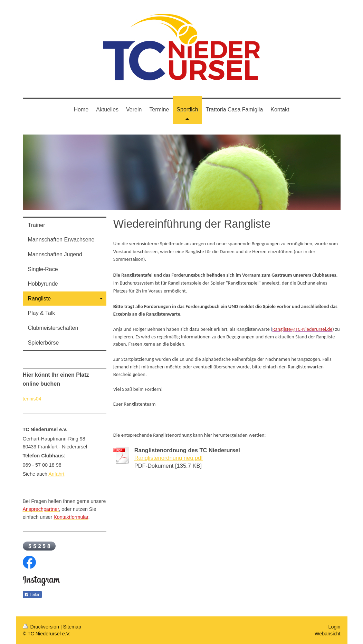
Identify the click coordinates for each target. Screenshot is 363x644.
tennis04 (32, 399)
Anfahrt (56, 474)
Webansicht (327, 633)
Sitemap (72, 627)
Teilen (32, 594)
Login (334, 627)
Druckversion (41, 627)
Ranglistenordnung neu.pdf (168, 458)
